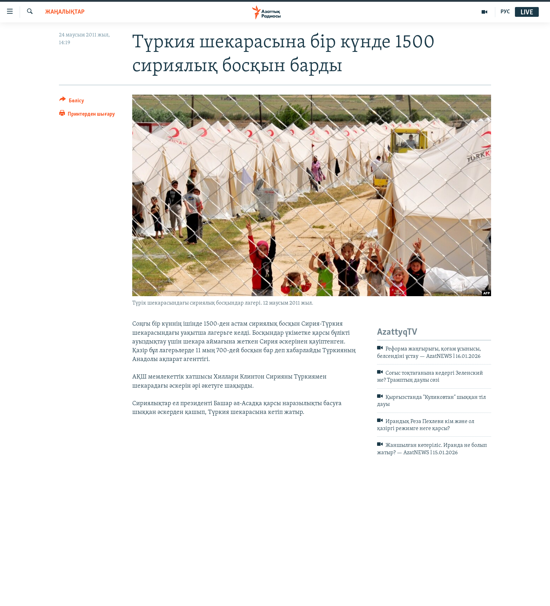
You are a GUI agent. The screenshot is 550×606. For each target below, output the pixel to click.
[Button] (71, 102)
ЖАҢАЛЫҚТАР (65, 12)
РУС (505, 12)
